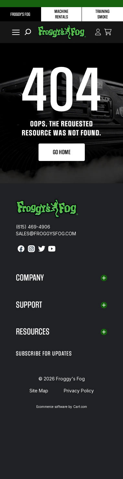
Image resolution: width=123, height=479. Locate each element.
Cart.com (80, 407)
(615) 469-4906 (33, 226)
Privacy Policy (79, 390)
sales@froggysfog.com (46, 233)
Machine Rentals (61, 14)
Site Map (38, 390)
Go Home (62, 152)
